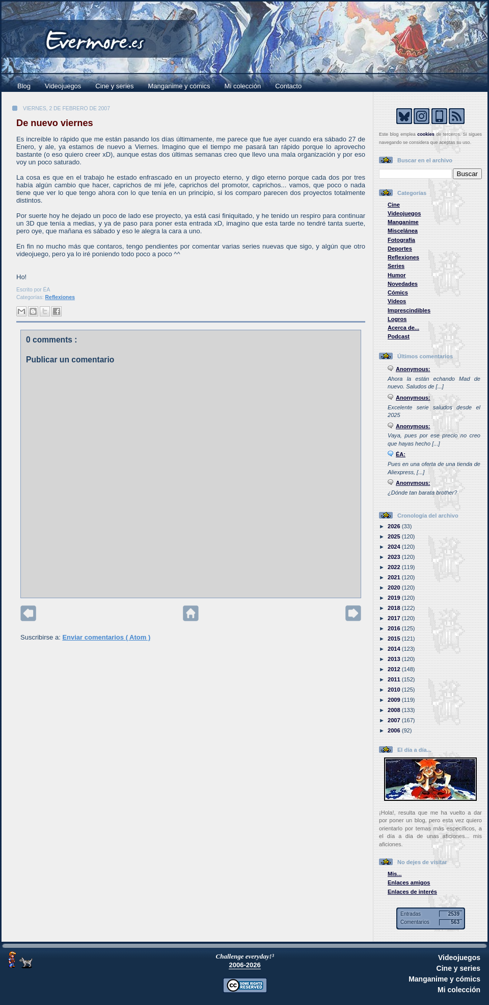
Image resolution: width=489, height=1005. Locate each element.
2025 (395, 536)
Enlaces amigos (409, 882)
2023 (395, 557)
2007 (395, 720)
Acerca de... (403, 328)
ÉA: (400, 454)
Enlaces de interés (412, 892)
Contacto (288, 86)
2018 (395, 608)
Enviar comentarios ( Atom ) (106, 637)
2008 (395, 710)
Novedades (403, 284)
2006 (395, 730)
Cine (394, 205)
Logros (397, 319)
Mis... (395, 874)
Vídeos (397, 301)
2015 (395, 638)
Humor (397, 275)
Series (396, 266)
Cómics (398, 292)
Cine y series (114, 86)
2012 (395, 669)
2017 (395, 618)
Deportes (400, 249)
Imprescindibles (409, 310)
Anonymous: (413, 369)
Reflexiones (60, 297)
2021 (395, 577)
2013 (395, 659)
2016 (395, 628)
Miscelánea (403, 231)
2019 (395, 598)
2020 (395, 587)
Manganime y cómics (179, 86)
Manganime (403, 222)
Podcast (399, 336)
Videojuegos (63, 86)
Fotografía (401, 240)
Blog (24, 86)
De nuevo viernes (54, 123)
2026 (395, 526)
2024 (395, 547)
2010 (395, 690)
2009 (395, 700)
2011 (395, 679)
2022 (395, 567)
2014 (395, 649)
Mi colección (243, 86)
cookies (425, 134)
